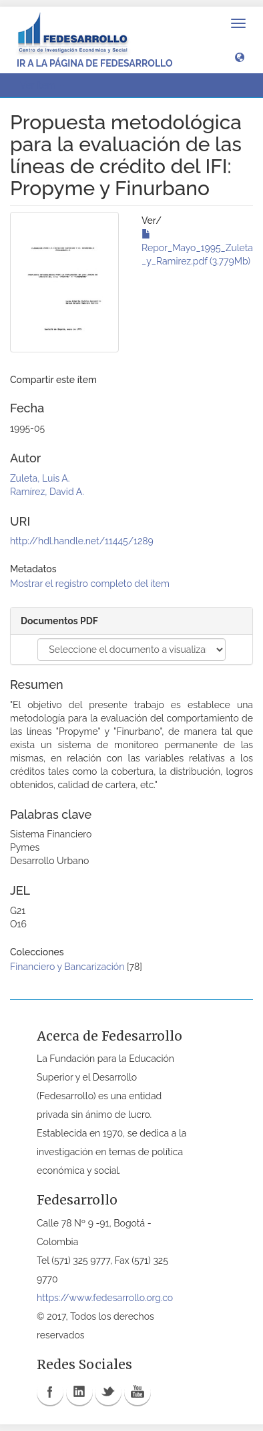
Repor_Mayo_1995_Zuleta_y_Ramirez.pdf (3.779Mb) (197, 247)
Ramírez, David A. (47, 491)
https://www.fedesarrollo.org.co (105, 1297)
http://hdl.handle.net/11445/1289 (82, 541)
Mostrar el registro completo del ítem (90, 583)
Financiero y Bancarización (67, 966)
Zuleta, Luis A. (39, 478)
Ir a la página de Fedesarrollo (95, 63)
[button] (240, 56)
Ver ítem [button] (42, 85)
